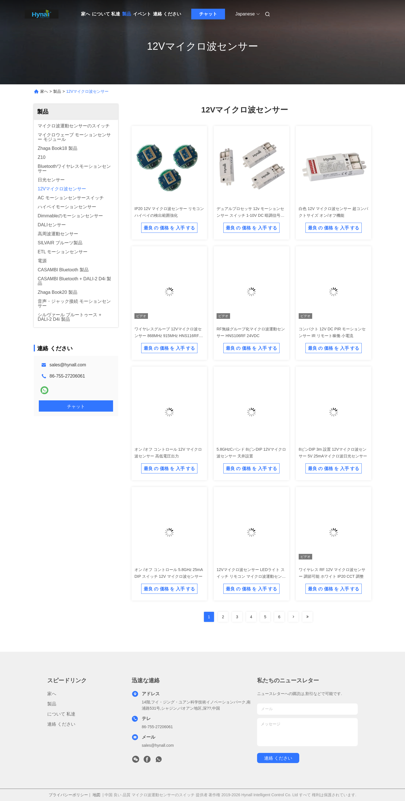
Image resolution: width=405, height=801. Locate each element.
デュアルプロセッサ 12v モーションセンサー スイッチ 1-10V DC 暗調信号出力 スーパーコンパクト (250, 215)
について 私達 (106, 14)
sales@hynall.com (68, 364)
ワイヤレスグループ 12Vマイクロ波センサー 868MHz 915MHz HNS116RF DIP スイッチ (168, 336)
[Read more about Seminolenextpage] (293, 617)
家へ (85, 14)
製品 (126, 14)
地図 (96, 795)
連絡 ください (167, 14)
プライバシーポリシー (68, 795)
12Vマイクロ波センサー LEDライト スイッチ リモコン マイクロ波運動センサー (251, 576)
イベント (142, 14)
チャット (208, 14)
